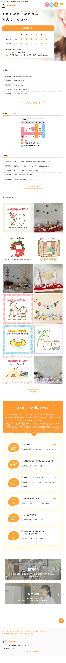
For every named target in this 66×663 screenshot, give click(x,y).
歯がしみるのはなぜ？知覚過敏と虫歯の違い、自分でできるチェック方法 (36, 161)
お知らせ (44, 638)
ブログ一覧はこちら (32, 186)
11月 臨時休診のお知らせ (22, 94)
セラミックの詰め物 (29, 509)
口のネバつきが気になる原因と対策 (25, 175)
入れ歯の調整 (27, 526)
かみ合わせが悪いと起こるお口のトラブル (27, 179)
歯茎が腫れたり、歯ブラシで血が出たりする (39, 465)
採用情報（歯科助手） (11, 641)
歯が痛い (27, 444)
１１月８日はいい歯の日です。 (23, 89)
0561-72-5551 (11, 655)
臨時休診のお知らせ (20, 80)
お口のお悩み (16, 638)
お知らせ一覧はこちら (33, 103)
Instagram (32, 392)
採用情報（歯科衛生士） (28, 641)
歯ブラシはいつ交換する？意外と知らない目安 (28, 170)
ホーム (6, 638)
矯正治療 (41, 492)
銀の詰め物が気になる (32, 504)
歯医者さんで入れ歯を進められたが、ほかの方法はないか (37, 539)
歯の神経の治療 (39, 449)
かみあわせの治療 (28, 454)
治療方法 (26, 638)
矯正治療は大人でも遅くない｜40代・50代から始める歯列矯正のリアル (36, 166)
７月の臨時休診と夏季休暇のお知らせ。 (26, 76)
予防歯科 (25, 488)
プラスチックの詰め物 (46, 509)
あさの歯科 (11, 5)
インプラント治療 (38, 488)
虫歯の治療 (26, 449)
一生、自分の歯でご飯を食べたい (36, 482)
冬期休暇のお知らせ (20, 85)
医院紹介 (35, 638)
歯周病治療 (26, 471)
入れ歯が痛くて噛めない (32, 521)
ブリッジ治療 (43, 545)
